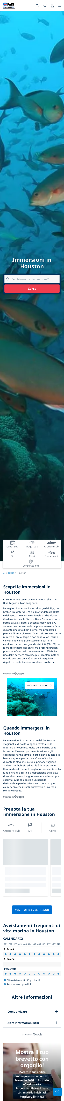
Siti (30, 827)
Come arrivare (17, 1011)
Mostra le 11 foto (39, 685)
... (5, 572)
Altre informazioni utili (23, 1023)
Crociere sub (11, 827)
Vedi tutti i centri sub (32, 910)
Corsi (52, 827)
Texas (11, 572)
